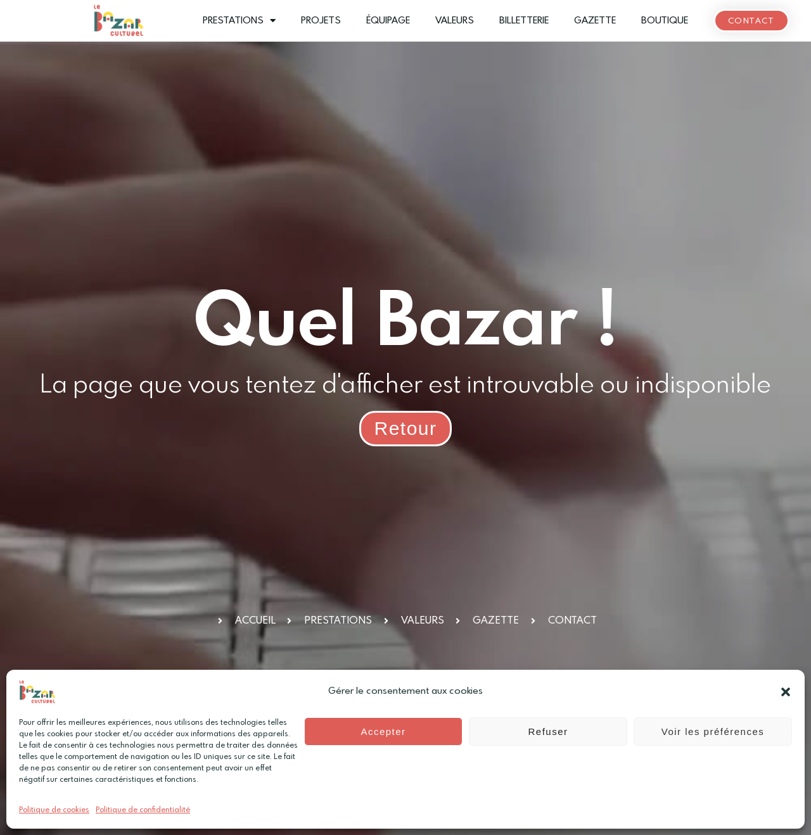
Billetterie (524, 21)
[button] (785, 692)
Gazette (595, 21)
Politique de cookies (54, 810)
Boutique (664, 21)
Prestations (239, 20)
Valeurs (454, 21)
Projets (321, 21)
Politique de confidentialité (143, 810)
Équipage (388, 21)
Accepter (383, 731)
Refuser (548, 731)
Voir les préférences (713, 731)
